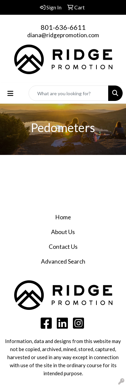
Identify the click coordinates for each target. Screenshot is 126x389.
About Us (63, 231)
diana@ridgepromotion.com (63, 35)
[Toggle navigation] (10, 93)
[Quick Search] (69, 93)
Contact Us (63, 246)
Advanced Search (63, 261)
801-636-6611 (63, 27)
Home (63, 217)
